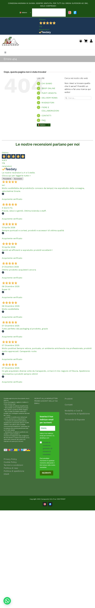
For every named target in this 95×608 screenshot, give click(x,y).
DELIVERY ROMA (50, 98)
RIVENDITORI (48, 102)
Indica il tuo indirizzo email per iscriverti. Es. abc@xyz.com (47, 436)
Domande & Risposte (75, 419)
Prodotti (69, 399)
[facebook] (75, 12)
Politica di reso (11, 468)
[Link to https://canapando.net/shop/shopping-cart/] (85, 40)
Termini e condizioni (13, 465)
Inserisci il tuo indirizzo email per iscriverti (46, 420)
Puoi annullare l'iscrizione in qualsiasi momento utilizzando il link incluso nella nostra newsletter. (47, 463)
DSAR (6, 474)
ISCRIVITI (46, 473)
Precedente (7, 179)
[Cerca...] (78, 98)
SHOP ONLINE (48, 88)
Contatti (69, 404)
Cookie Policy (10, 462)
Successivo (18, 179)
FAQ (44, 120)
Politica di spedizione (14, 471)
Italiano (23, 13)
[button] (7, 601)
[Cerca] (66, 98)
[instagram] (69, 12)
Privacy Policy (10, 459)
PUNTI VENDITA (49, 93)
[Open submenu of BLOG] (62, 12)
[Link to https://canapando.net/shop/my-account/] (91, 40)
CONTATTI (46, 115)
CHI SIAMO (47, 83)
